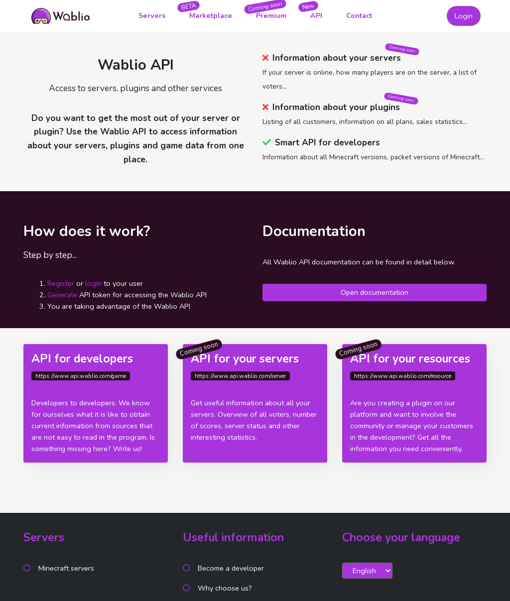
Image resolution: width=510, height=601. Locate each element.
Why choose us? (225, 588)
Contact (359, 15)
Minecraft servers (66, 568)
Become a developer (231, 568)
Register (60, 283)
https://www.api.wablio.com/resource (402, 376)
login (93, 283)
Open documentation (374, 292)
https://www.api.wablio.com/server (240, 376)
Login (464, 16)
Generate (62, 295)
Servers (151, 15)
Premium (271, 15)
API (316, 15)
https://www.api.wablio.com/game (80, 376)
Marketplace (210, 15)
